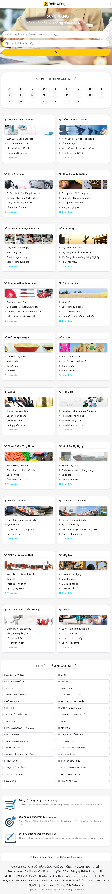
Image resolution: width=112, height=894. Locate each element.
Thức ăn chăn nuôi (71, 311)
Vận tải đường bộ (70, 524)
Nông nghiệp (70, 283)
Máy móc (68, 555)
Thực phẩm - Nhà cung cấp (75, 193)
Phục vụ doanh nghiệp (21, 119)
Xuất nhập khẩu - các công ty (21, 519)
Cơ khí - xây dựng (70, 642)
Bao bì (66, 337)
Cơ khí (66, 609)
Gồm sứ (11, 370)
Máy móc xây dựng (71, 574)
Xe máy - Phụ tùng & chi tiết (21, 197)
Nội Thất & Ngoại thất (20, 555)
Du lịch (10, 708)
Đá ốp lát (66, 474)
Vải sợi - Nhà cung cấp (18, 261)
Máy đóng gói (69, 578)
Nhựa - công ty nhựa (17, 465)
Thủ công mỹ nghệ (18, 337)
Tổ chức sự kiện (15, 638)
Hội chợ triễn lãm (15, 642)
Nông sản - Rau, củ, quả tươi (76, 197)
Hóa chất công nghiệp (73, 415)
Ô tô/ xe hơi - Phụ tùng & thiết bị (23, 193)
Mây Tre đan (13, 361)
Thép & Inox (12, 761)
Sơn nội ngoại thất (71, 479)
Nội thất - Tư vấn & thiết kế (20, 574)
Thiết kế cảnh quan (16, 583)
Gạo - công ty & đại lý (72, 306)
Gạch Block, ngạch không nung (77, 470)
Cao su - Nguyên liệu (17, 410)
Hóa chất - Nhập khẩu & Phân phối (79, 410)
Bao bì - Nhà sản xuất (72, 356)
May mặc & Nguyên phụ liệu (24, 228)
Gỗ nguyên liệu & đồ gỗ (73, 714)
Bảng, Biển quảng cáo (18, 633)
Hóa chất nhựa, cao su (73, 425)
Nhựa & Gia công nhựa (21, 446)
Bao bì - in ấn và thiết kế (74, 361)
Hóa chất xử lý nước (72, 420)
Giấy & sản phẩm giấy (16, 714)
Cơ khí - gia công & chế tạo (75, 628)
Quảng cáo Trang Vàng (71, 857)
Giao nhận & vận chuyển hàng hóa (79, 529)
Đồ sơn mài (12, 365)
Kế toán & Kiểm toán (17, 143)
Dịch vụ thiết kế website (37, 833)
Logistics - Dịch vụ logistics (20, 529)
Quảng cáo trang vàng (38, 816)
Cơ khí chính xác (70, 633)
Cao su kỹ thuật (15, 420)
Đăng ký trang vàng (38, 800)
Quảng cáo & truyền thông (23, 609)
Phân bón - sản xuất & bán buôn (78, 316)
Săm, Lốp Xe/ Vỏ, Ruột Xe (19, 202)
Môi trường (12, 734)
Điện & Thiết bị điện (16, 694)
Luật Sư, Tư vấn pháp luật (20, 138)
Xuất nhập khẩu (17, 500)
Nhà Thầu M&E (69, 261)
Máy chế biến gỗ (70, 588)
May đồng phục (15, 252)
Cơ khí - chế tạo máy (72, 638)
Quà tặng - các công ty (18, 302)
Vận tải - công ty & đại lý (74, 519)
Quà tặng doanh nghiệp (22, 283)
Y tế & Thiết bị (68, 754)
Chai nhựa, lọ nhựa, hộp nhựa (22, 470)
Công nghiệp (67, 688)
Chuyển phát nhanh (72, 533)
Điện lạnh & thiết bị (71, 694)
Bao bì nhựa (68, 365)
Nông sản (66, 302)
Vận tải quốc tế (14, 524)
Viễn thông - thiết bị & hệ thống (78, 138)
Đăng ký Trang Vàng (42, 857)
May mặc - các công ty (18, 247)
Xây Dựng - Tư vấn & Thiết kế (76, 252)
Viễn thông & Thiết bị (75, 119)
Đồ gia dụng (12, 701)
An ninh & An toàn (15, 675)
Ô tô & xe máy (16, 174)
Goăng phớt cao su (16, 425)
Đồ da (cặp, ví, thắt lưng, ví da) (22, 306)
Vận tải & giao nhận (74, 500)
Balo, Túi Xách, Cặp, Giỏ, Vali (21, 316)
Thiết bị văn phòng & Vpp (73, 767)
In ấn (63, 721)
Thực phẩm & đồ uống (75, 174)
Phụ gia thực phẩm (71, 207)
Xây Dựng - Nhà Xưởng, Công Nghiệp (81, 257)
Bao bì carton (68, 370)
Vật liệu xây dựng (73, 446)
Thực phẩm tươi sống (73, 202)
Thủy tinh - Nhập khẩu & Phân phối (25, 311)
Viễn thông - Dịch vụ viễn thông (78, 148)
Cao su (12, 391)
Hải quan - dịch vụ (16, 533)
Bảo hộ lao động (15, 681)
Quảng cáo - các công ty (19, 628)
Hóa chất (68, 391)
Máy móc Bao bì (70, 583)
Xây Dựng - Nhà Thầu (72, 247)
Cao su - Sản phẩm (16, 415)
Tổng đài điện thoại (71, 143)
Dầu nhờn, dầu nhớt (17, 207)
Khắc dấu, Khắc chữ (17, 152)
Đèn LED (11, 578)
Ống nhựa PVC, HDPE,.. (18, 479)
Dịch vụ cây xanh (15, 588)
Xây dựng (68, 228)
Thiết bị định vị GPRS (72, 152)
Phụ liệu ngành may (17, 257)
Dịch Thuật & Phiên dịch (19, 148)
